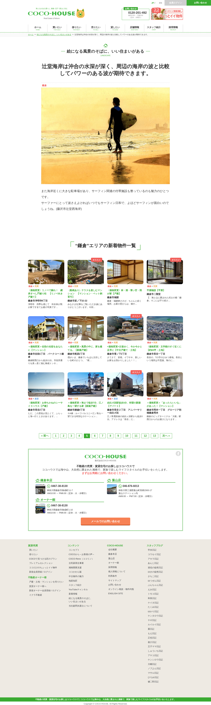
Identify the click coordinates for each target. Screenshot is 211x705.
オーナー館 (113, 563)
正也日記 (152, 637)
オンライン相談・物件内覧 (121, 589)
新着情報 (73, 594)
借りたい (33, 554)
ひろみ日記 (153, 677)
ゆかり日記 (153, 611)
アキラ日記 (153, 559)
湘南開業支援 (75, 567)
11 (136, 435)
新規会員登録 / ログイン (40, 572)
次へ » (166, 435)
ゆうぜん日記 (154, 581)
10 (126, 435)
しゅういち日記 (155, 651)
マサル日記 (153, 673)
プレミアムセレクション (41, 563)
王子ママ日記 (154, 646)
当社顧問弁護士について (80, 606)
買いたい (33, 550)
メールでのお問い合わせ (105, 521)
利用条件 (112, 576)
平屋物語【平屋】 (156, 290)
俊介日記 (152, 642)
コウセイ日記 (154, 554)
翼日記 (151, 629)
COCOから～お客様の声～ (81, 554)
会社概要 (112, 549)
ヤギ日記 (152, 620)
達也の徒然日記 (155, 567)
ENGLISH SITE (115, 593)
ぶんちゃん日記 (155, 585)
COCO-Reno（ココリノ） (81, 559)
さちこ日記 (153, 576)
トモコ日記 (153, 594)
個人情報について (116, 571)
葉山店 (111, 558)
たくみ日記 (153, 607)
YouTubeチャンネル (78, 589)
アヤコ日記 (153, 655)
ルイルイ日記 (154, 624)
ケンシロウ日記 (155, 659)
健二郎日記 (153, 681)
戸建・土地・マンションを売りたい (46, 582)
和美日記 (152, 598)
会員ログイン (175, 2)
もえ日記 (152, 633)
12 (145, 435)
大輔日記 (152, 664)
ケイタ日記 (153, 602)
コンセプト (74, 550)
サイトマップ (114, 580)
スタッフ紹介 (75, 585)
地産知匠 (73, 581)
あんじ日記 (153, 563)
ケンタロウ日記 (155, 616)
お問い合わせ (200, 2)
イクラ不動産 (35, 595)
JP (152, 3)
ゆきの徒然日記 (155, 572)
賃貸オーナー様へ (37, 586)
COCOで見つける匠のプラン (43, 559)
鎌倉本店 (112, 554)
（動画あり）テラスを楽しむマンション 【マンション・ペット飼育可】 (85, 293)
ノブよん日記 (154, 668)
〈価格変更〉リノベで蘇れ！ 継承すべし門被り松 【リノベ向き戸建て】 (45, 293)
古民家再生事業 (76, 563)
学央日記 (152, 550)
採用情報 (112, 567)
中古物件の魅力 (76, 576)
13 (154, 435)
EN (160, 3)
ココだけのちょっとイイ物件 (43, 567)
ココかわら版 (75, 572)
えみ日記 (152, 589)
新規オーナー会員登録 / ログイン (45, 590)
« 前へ (45, 435)
